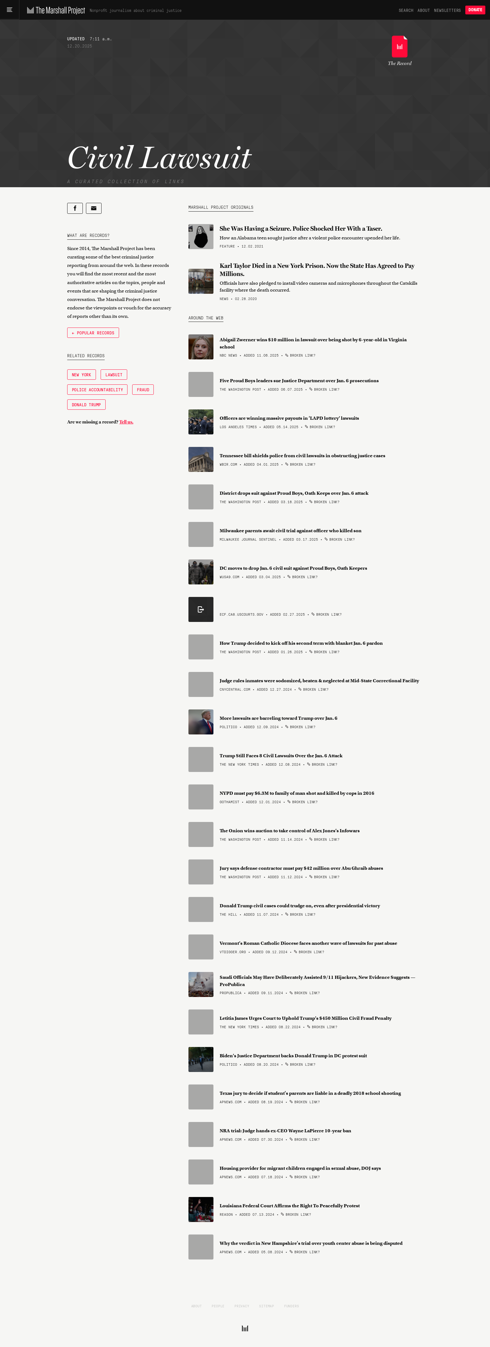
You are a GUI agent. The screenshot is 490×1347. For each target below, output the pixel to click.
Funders (291, 1305)
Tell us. (126, 422)
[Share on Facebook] (75, 208)
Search (406, 10)
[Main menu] (10, 10)
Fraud (143, 389)
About (424, 10)
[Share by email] (94, 208)
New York (81, 374)
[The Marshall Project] (55, 10)
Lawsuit (113, 374)
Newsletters (447, 10)
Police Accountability (97, 389)
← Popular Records (93, 332)
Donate (475, 10)
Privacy (241, 1305)
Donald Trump (86, 404)
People (218, 1305)
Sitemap (266, 1305)
